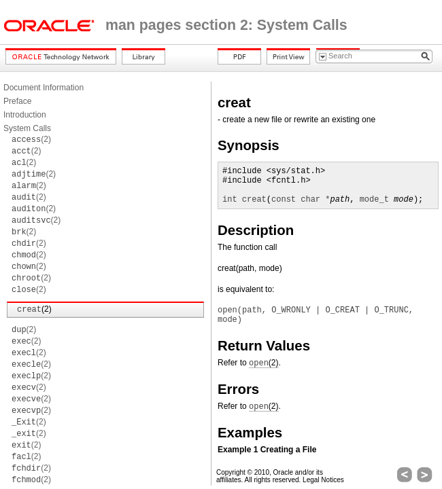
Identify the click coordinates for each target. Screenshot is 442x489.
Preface (17, 101)
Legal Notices (323, 480)
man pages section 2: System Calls (226, 25)
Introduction (24, 115)
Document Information (43, 87)
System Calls (27, 128)
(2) (31, 139)
